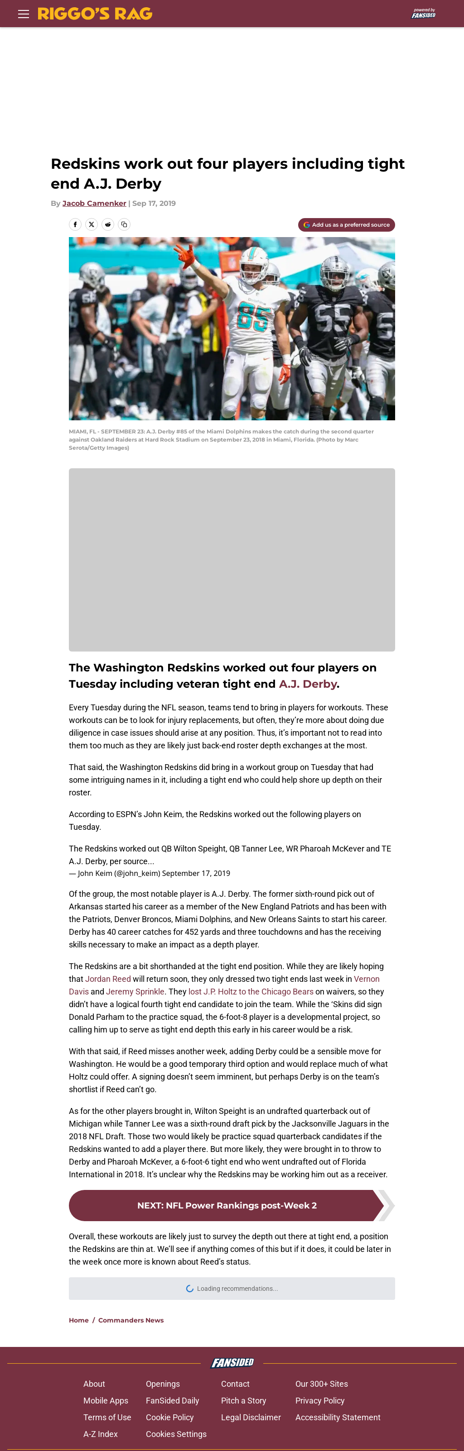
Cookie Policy (170, 1417)
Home (79, 1320)
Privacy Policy (320, 1400)
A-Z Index (100, 1434)
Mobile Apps (105, 1400)
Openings (163, 1384)
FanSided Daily (172, 1400)
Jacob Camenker (94, 203)
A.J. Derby (308, 683)
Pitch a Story (243, 1400)
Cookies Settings (176, 1434)
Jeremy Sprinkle (135, 991)
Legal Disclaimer (251, 1417)
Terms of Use (107, 1417)
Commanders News (131, 1320)
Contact (235, 1384)
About (94, 1384)
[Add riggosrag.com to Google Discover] (346, 225)
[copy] (124, 224)
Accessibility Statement (338, 1417)
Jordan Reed (108, 979)
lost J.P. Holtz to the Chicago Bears (251, 991)
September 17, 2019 (196, 873)
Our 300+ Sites (321, 1384)
